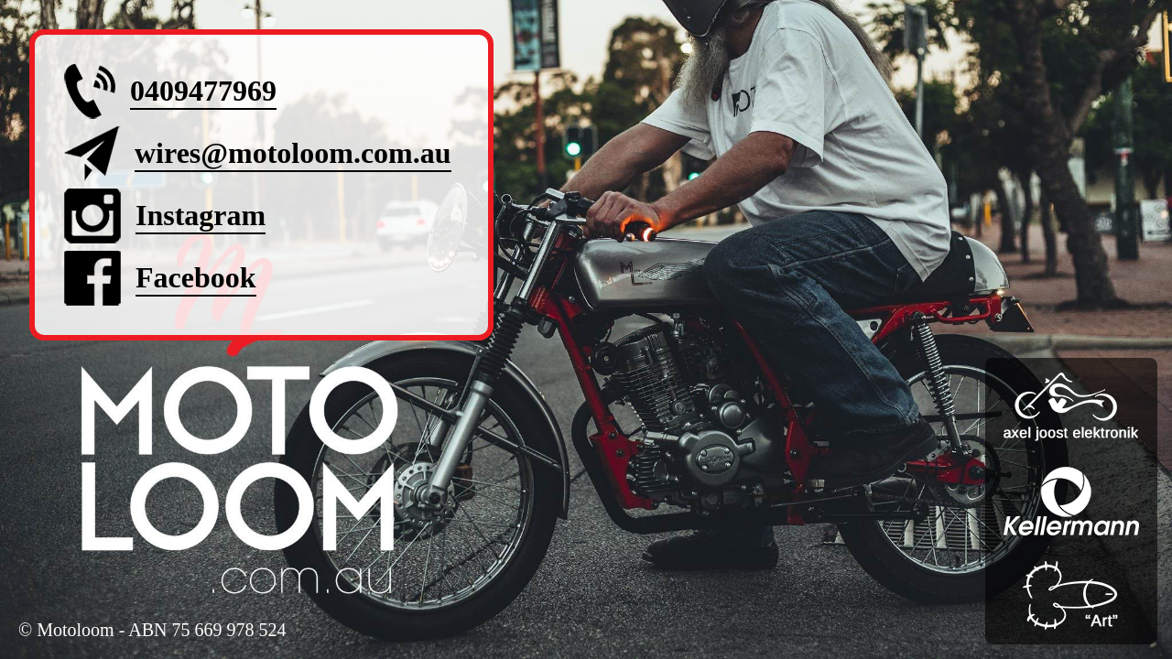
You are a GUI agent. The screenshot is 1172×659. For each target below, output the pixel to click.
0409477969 (203, 90)
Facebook (196, 277)
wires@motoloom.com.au (293, 152)
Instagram (201, 215)
